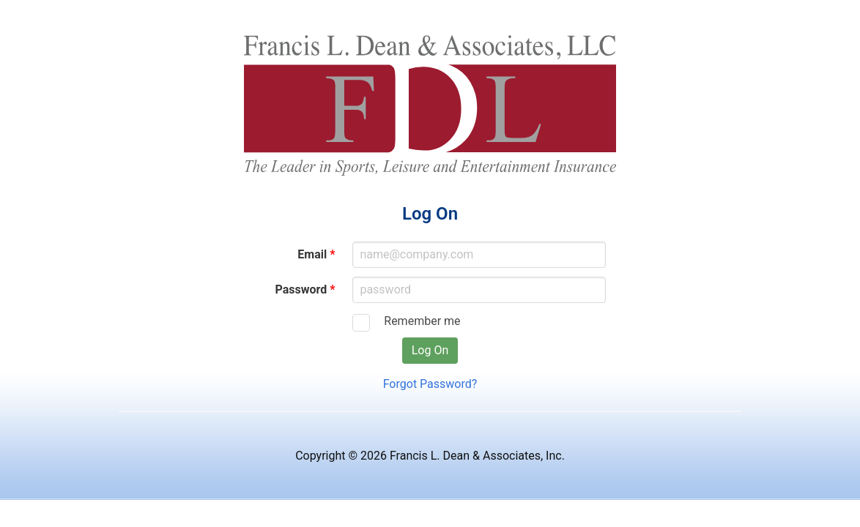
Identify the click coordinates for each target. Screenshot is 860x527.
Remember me (418, 321)
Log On (430, 350)
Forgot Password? (430, 384)
